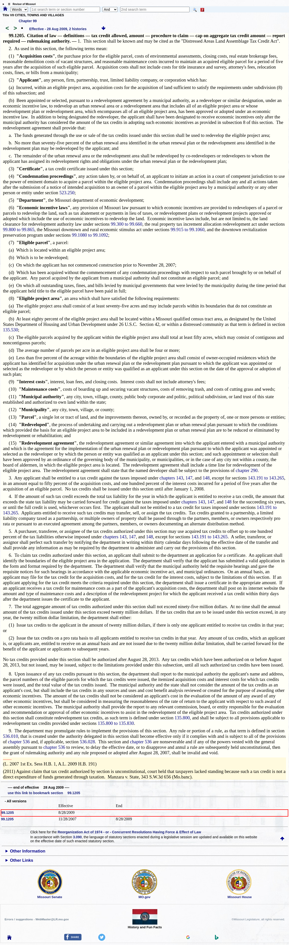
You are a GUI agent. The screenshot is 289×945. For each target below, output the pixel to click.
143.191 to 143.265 (266, 477)
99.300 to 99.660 (126, 224)
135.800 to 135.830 (116, 723)
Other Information (27, 851)
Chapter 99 (28, 21)
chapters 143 (171, 477)
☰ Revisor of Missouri (20, 4)
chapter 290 (247, 470)
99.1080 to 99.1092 (90, 235)
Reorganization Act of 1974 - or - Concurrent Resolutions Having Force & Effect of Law (129, 832)
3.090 (77, 837)
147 (189, 477)
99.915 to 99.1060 (187, 229)
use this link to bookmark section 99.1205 (44, 793)
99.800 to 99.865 (18, 229)
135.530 (10, 329)
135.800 (182, 717)
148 (206, 477)
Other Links (21, 860)
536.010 (10, 736)
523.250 (67, 192)
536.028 (87, 741)
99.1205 (7, 813)
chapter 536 (19, 741)
